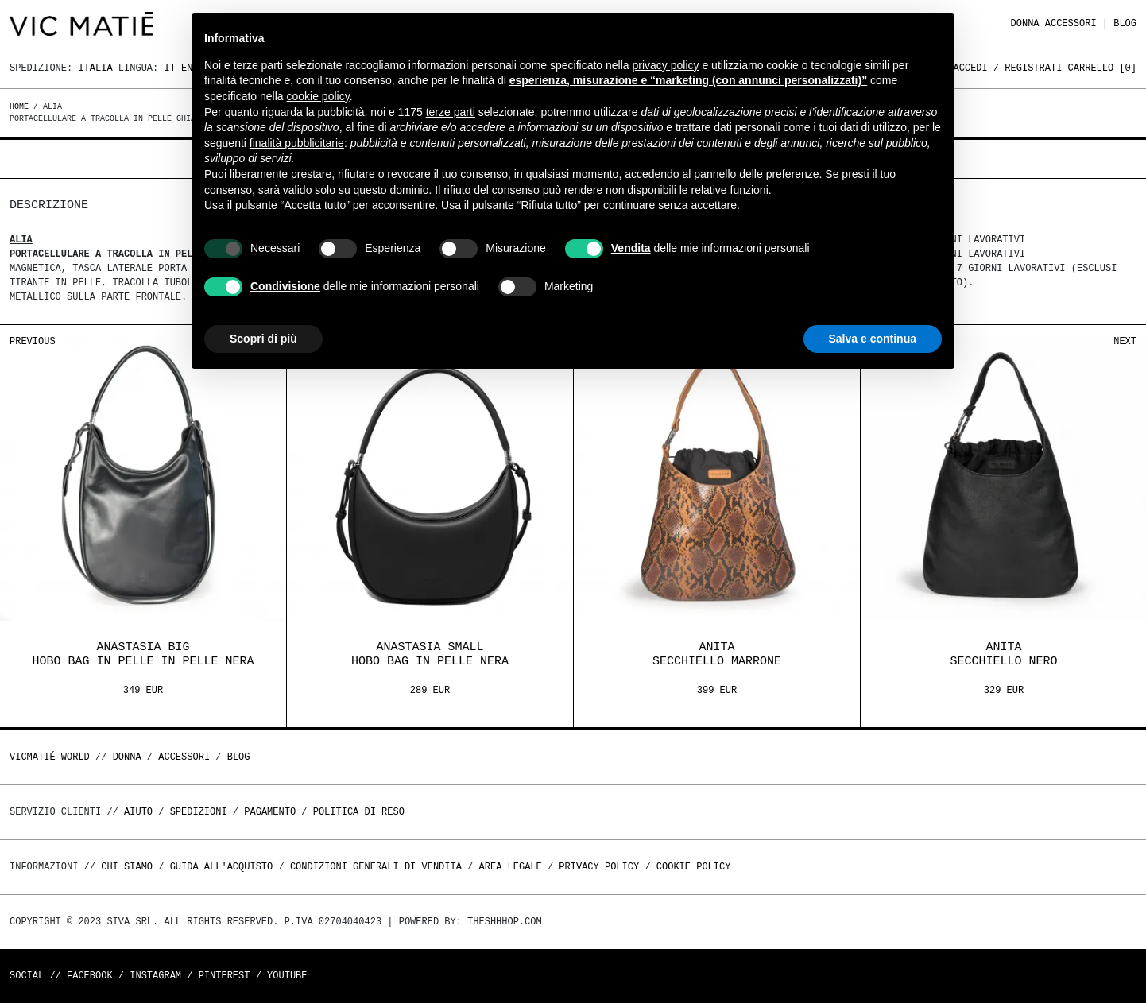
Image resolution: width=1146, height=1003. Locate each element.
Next (1124, 341)
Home (21, 106)
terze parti (450, 112)
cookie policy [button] (318, 96)
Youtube (287, 975)
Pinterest (224, 975)
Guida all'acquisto (221, 866)
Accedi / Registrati (1008, 68)
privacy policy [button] (666, 65)
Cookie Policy (693, 866)
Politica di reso (359, 812)
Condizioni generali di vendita (376, 866)
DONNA (1025, 23)
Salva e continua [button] (872, 338)
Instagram (155, 975)
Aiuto (138, 812)
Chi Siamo (127, 866)
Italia (95, 68)
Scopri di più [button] (263, 338)
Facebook (90, 975)
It (169, 68)
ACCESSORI (1071, 23)
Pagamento (270, 812)
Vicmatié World (50, 757)
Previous (33, 341)
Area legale (509, 866)
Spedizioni (198, 812)
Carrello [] (1102, 68)
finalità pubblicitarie (297, 143)
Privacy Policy (599, 866)
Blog (1124, 23)
